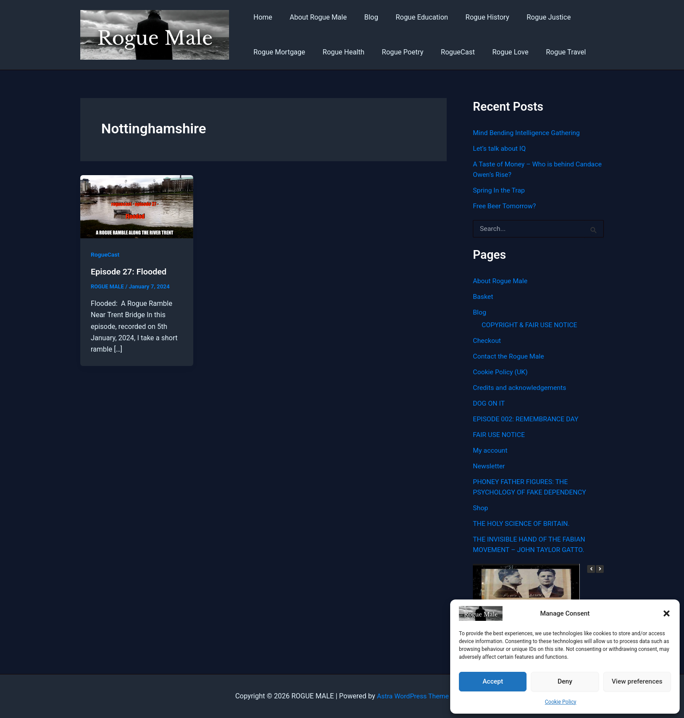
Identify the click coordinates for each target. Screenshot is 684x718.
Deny (564, 681)
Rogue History (471, 17)
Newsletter (489, 466)
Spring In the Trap (500, 190)
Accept (492, 681)
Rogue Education (409, 17)
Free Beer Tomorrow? (506, 206)
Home (261, 17)
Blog (362, 17)
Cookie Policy (560, 702)
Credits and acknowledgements (522, 387)
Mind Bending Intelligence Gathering (529, 133)
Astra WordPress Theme (412, 696)
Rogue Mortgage (278, 52)
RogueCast (446, 52)
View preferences (637, 681)
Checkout (487, 340)
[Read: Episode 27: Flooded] (136, 206)
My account (491, 450)
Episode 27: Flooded (130, 271)
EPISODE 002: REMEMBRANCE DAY (528, 419)
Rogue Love (494, 52)
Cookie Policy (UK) (501, 372)
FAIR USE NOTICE (500, 434)
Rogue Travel (547, 52)
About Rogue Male (313, 17)
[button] (666, 613)
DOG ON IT (489, 403)
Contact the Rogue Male (510, 356)
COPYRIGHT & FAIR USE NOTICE (531, 325)
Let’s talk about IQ (500, 148)
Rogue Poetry (393, 52)
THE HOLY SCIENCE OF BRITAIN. (523, 523)
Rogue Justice (529, 17)
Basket (483, 296)
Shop (481, 508)
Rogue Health (338, 52)
